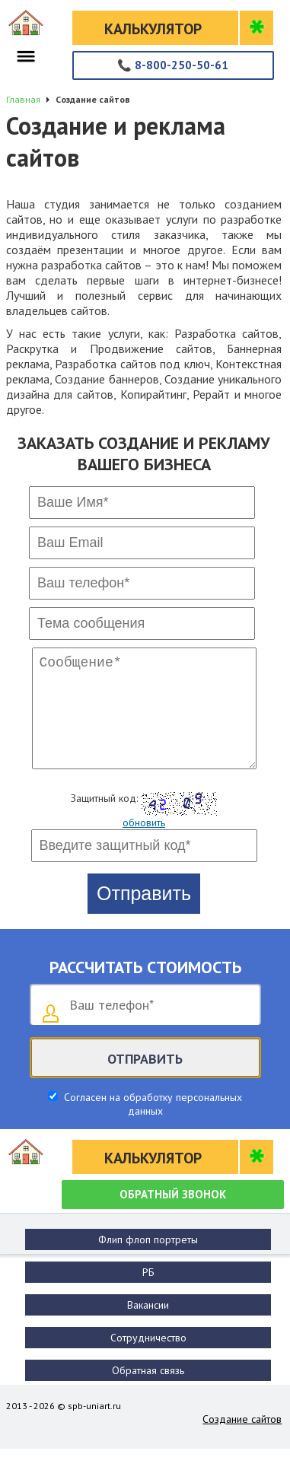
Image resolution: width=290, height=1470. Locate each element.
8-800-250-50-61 (172, 65)
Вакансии (148, 1326)
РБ (148, 1293)
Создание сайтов (242, 1440)
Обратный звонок (173, 1215)
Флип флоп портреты (148, 1261)
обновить (144, 844)
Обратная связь (148, 1391)
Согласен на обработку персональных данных (151, 1125)
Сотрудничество (148, 1359)
